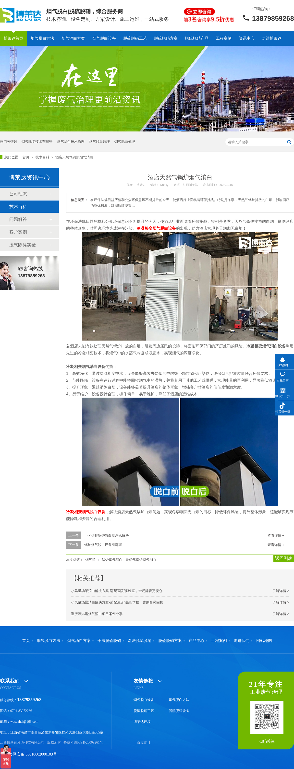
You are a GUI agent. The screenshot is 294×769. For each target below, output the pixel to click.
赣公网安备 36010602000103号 (28, 754)
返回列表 (284, 558)
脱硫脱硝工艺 (135, 38)
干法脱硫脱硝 (109, 641)
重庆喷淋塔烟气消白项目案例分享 (96, 614)
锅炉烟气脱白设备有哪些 (103, 545)
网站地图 (264, 641)
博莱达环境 (142, 722)
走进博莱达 (272, 38)
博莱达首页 (13, 38)
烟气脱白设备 (104, 38)
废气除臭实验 (22, 244)
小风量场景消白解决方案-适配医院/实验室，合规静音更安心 (116, 591)
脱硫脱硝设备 (179, 711)
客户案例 (18, 232)
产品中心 (196, 641)
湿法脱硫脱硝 (139, 641)
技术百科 (43, 157)
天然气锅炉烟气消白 (140, 560)
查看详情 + (276, 535)
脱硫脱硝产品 (196, 38)
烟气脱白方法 (42, 38)
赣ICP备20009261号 (88, 742)
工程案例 (224, 38)
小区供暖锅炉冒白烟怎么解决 (106, 535)
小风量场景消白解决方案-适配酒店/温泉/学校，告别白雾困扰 (117, 602)
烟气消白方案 (73, 38)
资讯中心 (247, 38)
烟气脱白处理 (124, 141)
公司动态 (18, 193)
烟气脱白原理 (99, 141)
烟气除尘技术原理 (71, 141)
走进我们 (241, 641)
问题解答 (18, 219)
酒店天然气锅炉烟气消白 (74, 157)
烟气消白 (92, 560)
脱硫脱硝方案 (166, 38)
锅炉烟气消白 (112, 560)
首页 (26, 157)
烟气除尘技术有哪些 (37, 141)
